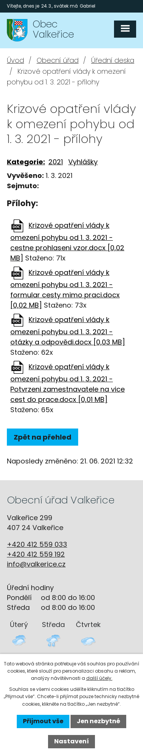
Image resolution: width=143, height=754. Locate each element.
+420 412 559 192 (36, 554)
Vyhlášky (83, 162)
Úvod (15, 60)
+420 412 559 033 (37, 544)
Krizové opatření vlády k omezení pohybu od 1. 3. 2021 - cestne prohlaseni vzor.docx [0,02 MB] (67, 242)
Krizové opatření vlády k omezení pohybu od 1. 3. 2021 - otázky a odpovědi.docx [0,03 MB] (67, 331)
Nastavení (71, 741)
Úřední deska (112, 60)
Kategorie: (26, 162)
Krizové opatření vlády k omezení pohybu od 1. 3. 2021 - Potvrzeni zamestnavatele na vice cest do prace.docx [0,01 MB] (67, 383)
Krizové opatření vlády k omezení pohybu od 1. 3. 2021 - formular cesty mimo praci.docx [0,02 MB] (65, 289)
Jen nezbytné (98, 721)
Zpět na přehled (42, 437)
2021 (55, 162)
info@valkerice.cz (36, 564)
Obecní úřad (58, 60)
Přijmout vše (43, 721)
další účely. (99, 678)
